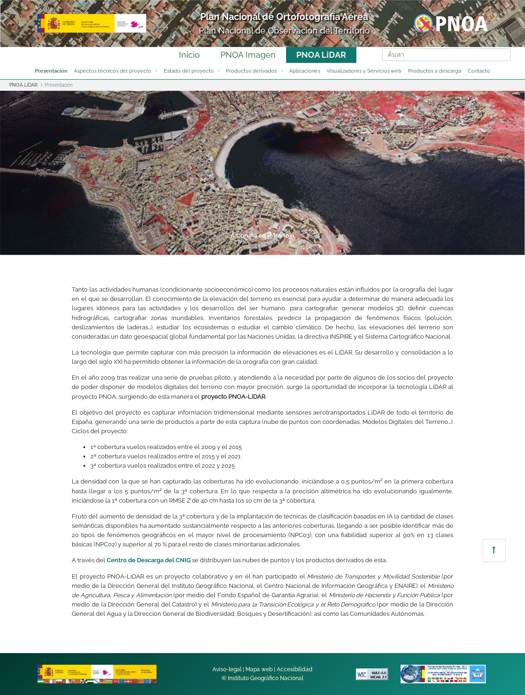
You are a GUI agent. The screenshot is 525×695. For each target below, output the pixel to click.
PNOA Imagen (248, 55)
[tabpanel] (262, 172)
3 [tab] (226, 247)
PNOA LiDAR (321, 55)
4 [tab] (261, 247)
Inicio (189, 55)
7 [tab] (368, 247)
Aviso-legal (226, 669)
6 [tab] (332, 247)
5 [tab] (297, 247)
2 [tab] (191, 247)
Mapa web (259, 669)
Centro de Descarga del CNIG (149, 560)
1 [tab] (155, 247)
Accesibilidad (295, 669)
